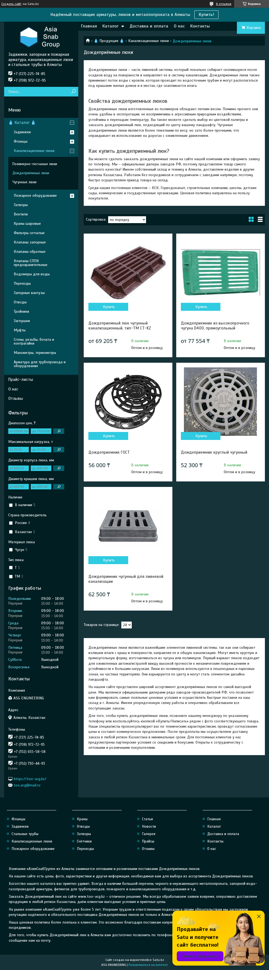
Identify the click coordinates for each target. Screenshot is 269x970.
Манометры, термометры (35, 352)
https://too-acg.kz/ (30, 778)
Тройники (21, 311)
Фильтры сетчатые (29, 233)
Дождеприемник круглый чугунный (214, 452)
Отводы (20, 302)
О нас (179, 26)
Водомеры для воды (32, 274)
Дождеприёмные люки (30, 173)
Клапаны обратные (30, 251)
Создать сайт (11, 4)
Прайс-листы (20, 379)
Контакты (200, 26)
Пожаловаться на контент (148, 965)
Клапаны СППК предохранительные (30, 263)
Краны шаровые (27, 223)
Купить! (206, 14)
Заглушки (22, 320)
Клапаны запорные (30, 242)
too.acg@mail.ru (27, 785)
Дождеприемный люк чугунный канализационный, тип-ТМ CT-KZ (119, 326)
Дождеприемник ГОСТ (109, 452)
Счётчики (84, 841)
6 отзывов (223, 4)
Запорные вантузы (29, 292)
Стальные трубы (25, 834)
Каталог (110, 26)
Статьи (147, 819)
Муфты (20, 330)
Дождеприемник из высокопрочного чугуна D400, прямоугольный (215, 326)
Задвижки (22, 132)
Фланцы (20, 141)
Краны (82, 819)
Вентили (21, 214)
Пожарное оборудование (35, 195)
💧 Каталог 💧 (22, 122)
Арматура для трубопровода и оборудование (40, 364)
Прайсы (148, 841)
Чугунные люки (24, 182)
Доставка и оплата (149, 26)
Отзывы (15, 398)
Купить (109, 306)
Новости (149, 826)
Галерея (148, 834)
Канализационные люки (148, 40)
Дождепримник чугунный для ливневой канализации (125, 579)
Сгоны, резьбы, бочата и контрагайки (34, 341)
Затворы (21, 205)
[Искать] (73, 91)
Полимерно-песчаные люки (34, 164)
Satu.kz (158, 960)
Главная (89, 26)
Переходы (22, 283)
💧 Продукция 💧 (109, 40)
